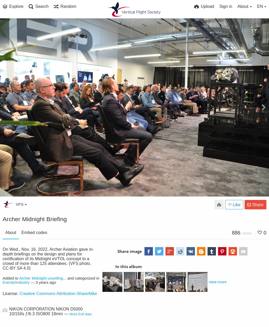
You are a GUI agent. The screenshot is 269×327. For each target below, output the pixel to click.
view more (218, 282)
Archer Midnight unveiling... (42, 278)
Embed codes (34, 232)
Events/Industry (16, 282)
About (10, 232)
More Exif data (81, 314)
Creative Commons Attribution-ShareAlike (58, 293)
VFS (21, 204)
